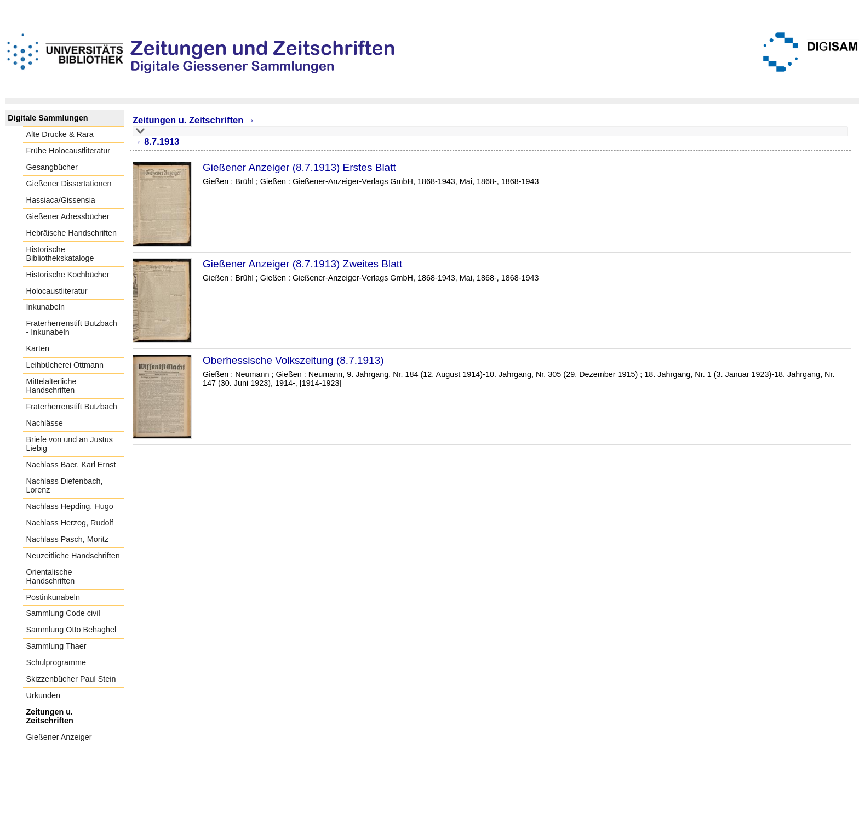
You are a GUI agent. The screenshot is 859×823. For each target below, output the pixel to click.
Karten (37, 348)
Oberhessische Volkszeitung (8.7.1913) (293, 360)
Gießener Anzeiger (59, 737)
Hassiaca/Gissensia (60, 200)
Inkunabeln (45, 306)
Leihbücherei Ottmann (65, 365)
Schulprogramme (56, 662)
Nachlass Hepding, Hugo (69, 506)
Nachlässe (44, 423)
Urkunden (43, 695)
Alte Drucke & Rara (60, 134)
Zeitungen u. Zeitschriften (49, 716)
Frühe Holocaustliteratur (68, 150)
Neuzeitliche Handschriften (73, 555)
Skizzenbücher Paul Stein (71, 679)
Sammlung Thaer (56, 646)
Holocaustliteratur (57, 291)
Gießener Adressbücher (68, 216)
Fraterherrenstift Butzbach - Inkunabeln (71, 327)
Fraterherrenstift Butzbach (71, 406)
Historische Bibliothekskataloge (60, 253)
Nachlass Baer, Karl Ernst (71, 464)
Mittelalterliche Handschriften (51, 386)
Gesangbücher (52, 167)
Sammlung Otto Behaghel (71, 629)
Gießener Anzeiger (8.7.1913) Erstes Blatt (299, 167)
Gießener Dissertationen (69, 183)
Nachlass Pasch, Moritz (67, 539)
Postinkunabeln (53, 597)
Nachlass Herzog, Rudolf (69, 522)
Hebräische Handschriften (71, 232)
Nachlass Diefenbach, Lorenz (64, 485)
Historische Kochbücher (68, 274)
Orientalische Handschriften (50, 576)
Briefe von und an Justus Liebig (69, 444)
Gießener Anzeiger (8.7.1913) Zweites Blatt (302, 264)
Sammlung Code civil (63, 613)
